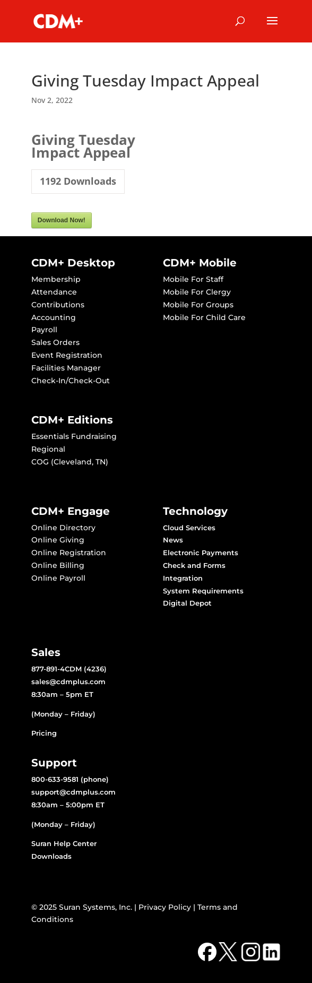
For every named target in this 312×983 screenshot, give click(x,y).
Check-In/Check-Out (70, 380)
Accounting (53, 317)
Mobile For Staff (193, 279)
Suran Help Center (64, 843)
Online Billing (57, 565)
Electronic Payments (200, 552)
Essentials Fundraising (74, 436)
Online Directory (63, 527)
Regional (48, 449)
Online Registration (68, 552)
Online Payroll (58, 578)
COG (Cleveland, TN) (69, 462)
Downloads (51, 856)
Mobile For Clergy (197, 292)
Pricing (44, 733)
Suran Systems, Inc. (95, 907)
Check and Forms (194, 565)
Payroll (44, 329)
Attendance (54, 292)
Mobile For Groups (198, 304)
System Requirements (203, 591)
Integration (183, 578)
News (173, 540)
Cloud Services (189, 527)
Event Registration (66, 355)
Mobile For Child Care (204, 317)
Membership (56, 279)
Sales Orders (55, 342)
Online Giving (57, 540)
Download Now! (61, 220)
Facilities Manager (66, 368)
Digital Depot (187, 603)
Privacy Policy (164, 907)
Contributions (57, 304)
